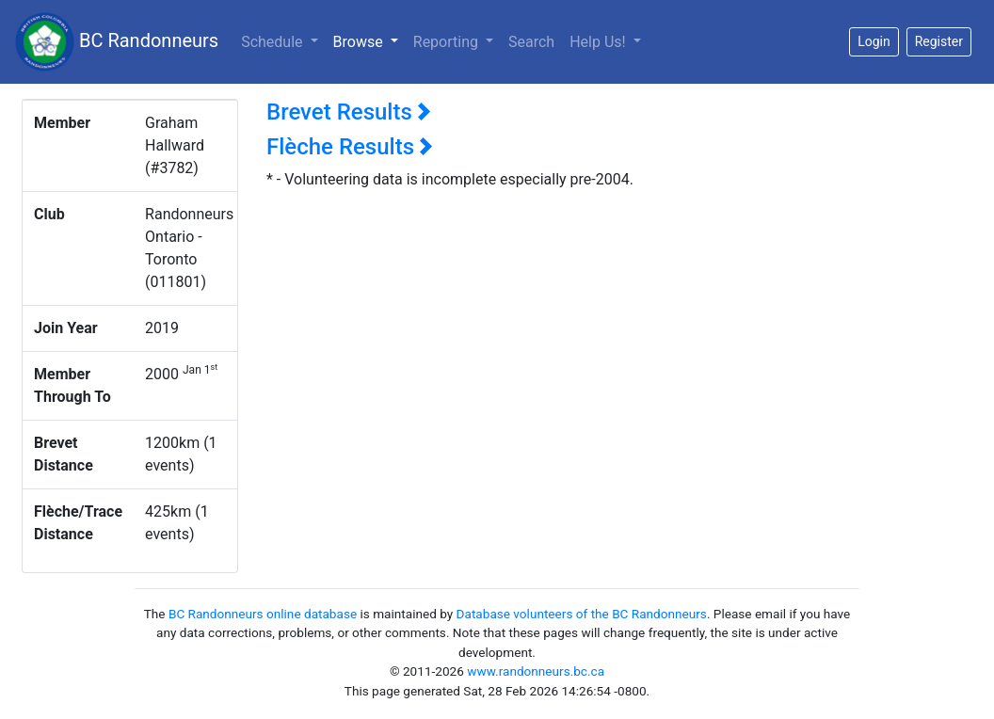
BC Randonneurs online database (262, 613)
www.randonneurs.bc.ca (535, 671)
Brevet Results (348, 112)
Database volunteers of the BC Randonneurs (582, 613)
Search (531, 42)
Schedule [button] (273, 42)
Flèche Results (349, 147)
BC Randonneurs (116, 42)
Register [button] (939, 41)
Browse (369, 40)
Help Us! (599, 42)
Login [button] (874, 41)
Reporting (447, 42)
